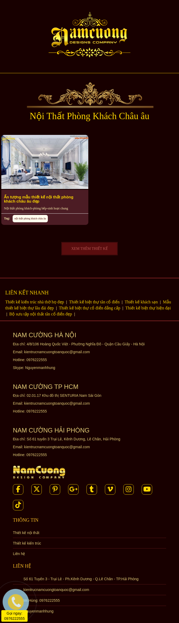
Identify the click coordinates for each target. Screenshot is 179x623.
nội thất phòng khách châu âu (30, 218)
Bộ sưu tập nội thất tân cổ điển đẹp (41, 314)
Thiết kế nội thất (26, 533)
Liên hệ (19, 554)
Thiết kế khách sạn (142, 302)
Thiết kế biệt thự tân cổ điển (95, 302)
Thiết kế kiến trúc (27, 543)
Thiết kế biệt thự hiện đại (148, 308)
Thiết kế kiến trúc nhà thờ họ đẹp (35, 302)
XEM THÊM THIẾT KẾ (89, 249)
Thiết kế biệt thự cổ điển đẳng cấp (90, 308)
